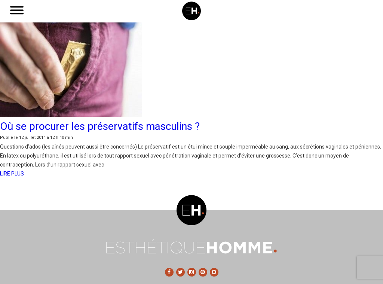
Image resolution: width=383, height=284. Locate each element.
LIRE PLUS (12, 174)
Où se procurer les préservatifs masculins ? (100, 126)
